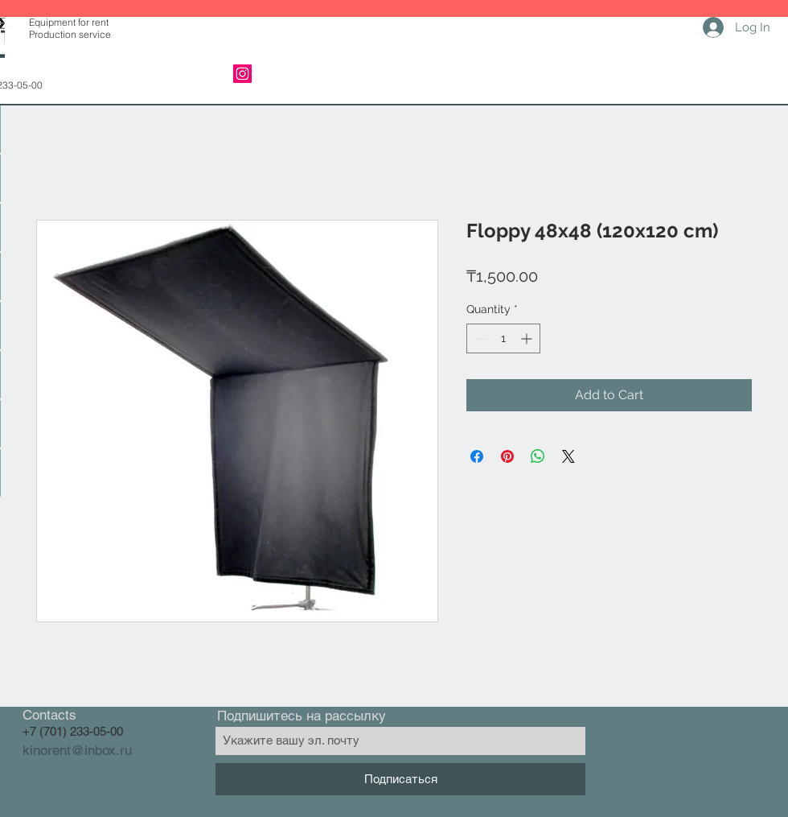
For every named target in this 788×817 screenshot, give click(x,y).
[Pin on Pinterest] (507, 456)
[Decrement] (479, 338)
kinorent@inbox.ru (77, 750)
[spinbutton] (503, 338)
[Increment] (528, 338)
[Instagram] (242, 73)
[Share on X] (568, 456)
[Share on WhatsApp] (538, 456)
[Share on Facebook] (476, 456)
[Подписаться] (400, 779)
